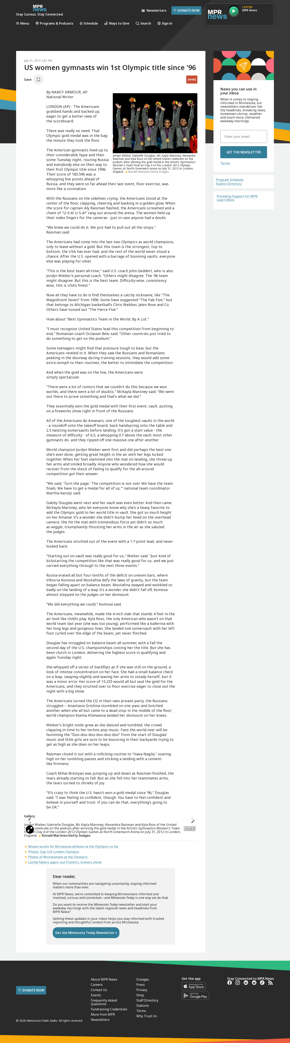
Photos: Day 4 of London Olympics (53, 975)
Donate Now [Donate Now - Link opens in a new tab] (186, 10)
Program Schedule (229, 180)
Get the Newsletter (244, 152)
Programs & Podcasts (54, 23)
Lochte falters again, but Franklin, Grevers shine (65, 985)
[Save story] (34, 79)
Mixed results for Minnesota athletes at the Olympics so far (73, 969)
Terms (225, 163)
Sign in (164, 23)
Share (191, 79)
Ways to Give (116, 23)
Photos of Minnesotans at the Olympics (58, 980)
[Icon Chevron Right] (192, 882)
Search (143, 23)
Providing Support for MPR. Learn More (237, 198)
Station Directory (229, 184)
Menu (22, 23)
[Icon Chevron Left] (29, 882)
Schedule (89, 23)
